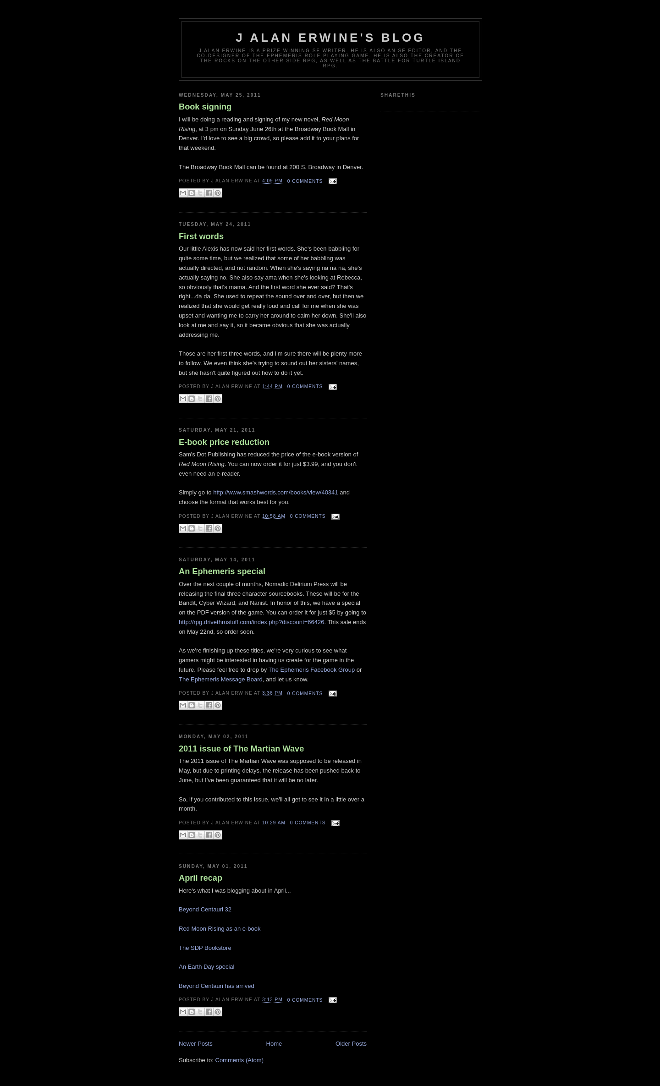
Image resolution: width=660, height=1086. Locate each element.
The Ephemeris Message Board (221, 679)
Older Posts (351, 1043)
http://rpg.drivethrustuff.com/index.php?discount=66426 (251, 622)
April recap (200, 878)
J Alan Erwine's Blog (330, 37)
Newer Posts (196, 1043)
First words (201, 236)
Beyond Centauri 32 (205, 909)
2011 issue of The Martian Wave (241, 748)
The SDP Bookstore (205, 947)
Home (274, 1043)
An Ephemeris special (222, 571)
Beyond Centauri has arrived (216, 985)
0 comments (305, 181)
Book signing (205, 106)
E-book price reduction (224, 442)
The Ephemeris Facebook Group (312, 669)
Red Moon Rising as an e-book (220, 928)
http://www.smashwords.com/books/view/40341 (275, 492)
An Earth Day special (206, 966)
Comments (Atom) (239, 1060)
